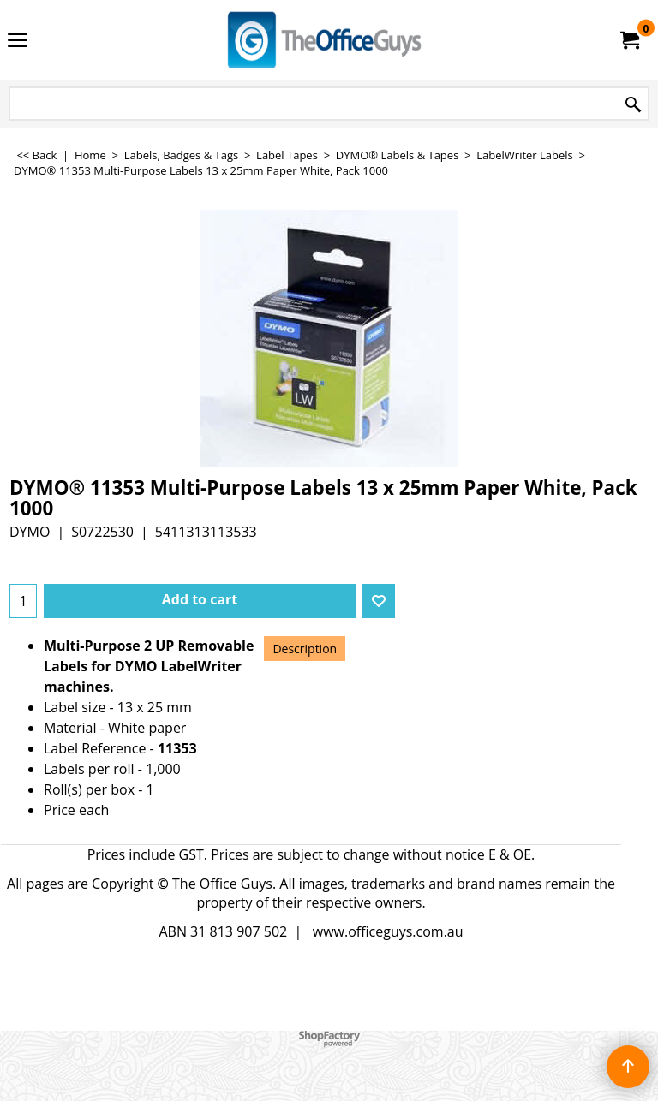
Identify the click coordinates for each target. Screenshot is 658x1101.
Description (304, 648)
